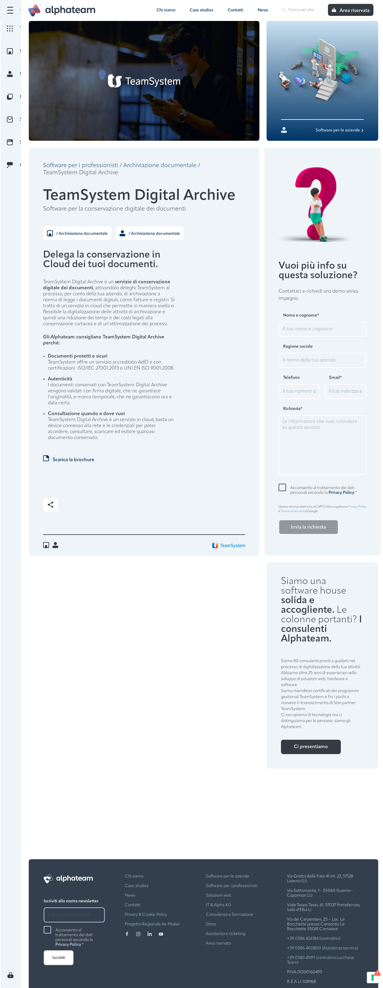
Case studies (201, 10)
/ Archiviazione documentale (77, 233)
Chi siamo (165, 10)
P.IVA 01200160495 (304, 972)
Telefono (291, 378)
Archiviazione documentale (160, 166)
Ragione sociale (298, 346)
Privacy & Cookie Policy (146, 915)
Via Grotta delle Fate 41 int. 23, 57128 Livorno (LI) (320, 878)
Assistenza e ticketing (225, 934)
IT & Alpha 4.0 (218, 905)
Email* (335, 378)
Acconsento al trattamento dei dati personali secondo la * (323, 490)
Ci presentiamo (311, 747)
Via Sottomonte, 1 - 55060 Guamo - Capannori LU (320, 893)
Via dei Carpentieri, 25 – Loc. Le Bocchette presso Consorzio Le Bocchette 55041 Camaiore (316, 924)
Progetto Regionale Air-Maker (152, 924)
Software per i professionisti (80, 166)
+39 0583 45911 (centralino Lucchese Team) (320, 960)
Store (211, 924)
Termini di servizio (292, 511)
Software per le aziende (227, 876)
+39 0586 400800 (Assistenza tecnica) (322, 948)
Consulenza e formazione (229, 915)
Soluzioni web (218, 895)
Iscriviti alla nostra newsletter (71, 901)
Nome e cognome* (301, 315)
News (263, 10)
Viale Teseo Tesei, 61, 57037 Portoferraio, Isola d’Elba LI (323, 907)
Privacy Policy (341, 493)
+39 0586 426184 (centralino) (313, 938)
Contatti (235, 10)
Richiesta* (292, 409)
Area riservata (218, 943)
